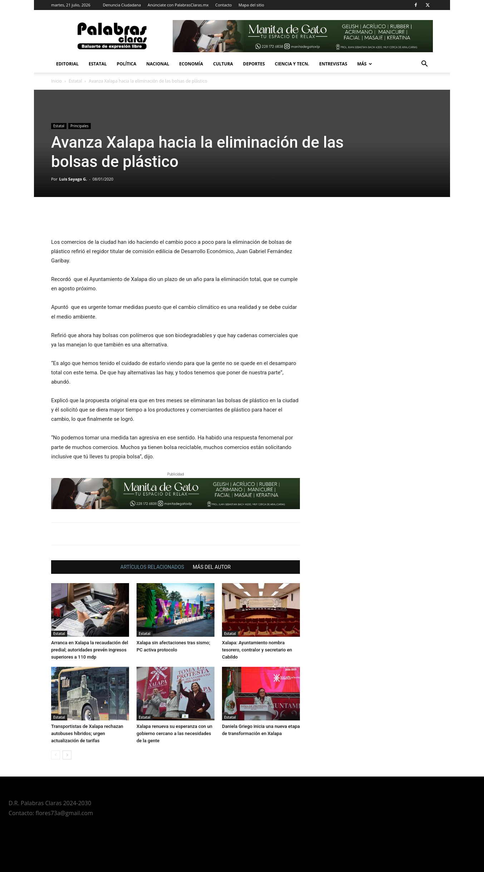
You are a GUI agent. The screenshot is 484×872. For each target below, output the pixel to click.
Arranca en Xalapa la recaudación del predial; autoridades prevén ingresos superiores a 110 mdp (89, 650)
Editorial (67, 64)
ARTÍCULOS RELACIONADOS (152, 567)
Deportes (254, 64)
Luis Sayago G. (73, 179)
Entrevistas (333, 64)
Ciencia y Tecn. (292, 64)
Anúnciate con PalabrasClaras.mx (178, 5)
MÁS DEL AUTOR (212, 567)
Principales (79, 125)
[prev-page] (55, 754)
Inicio (56, 81)
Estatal (98, 64)
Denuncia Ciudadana (122, 5)
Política (127, 64)
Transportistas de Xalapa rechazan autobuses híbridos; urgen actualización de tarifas (87, 733)
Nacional (157, 64)
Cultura (223, 64)
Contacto (223, 5)
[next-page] (67, 754)
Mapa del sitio (251, 5)
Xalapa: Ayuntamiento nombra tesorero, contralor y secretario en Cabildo (257, 650)
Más (364, 64)
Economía (191, 64)
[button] (424, 64)
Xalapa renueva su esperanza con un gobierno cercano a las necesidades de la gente (174, 733)
